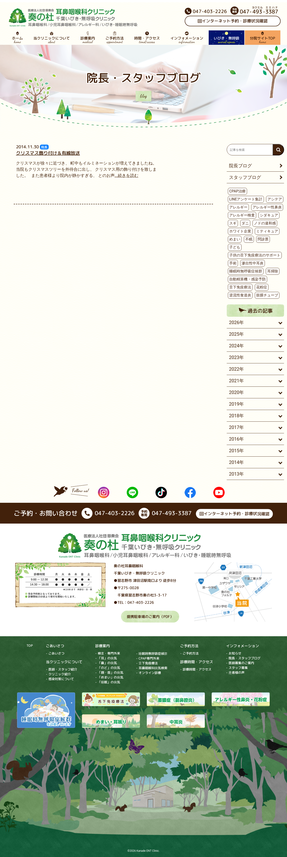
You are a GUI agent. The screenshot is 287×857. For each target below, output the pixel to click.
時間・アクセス (147, 38)
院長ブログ (240, 165)
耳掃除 (272, 271)
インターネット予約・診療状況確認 (232, 21)
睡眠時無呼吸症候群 (245, 271)
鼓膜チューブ (267, 295)
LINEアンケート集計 (245, 199)
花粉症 (261, 287)
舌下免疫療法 (240, 287)
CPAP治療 (237, 191)
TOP (29, 645)
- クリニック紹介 (58, 674)
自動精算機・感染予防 (247, 279)
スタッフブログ (245, 177)
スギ (233, 223)
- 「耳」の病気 (106, 658)
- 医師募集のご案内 (240, 663)
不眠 (249, 239)
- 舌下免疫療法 (147, 663)
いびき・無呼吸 (226, 38)
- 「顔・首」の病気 (109, 672)
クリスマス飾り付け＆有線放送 (48, 153)
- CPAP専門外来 (147, 658)
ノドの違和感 (265, 223)
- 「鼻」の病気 (106, 663)
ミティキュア (267, 231)
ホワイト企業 (240, 231)
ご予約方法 (114, 38)
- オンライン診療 (148, 673)
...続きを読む (126, 175)
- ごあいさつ (55, 653)
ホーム (17, 38)
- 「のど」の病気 (107, 667)
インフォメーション (186, 38)
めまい (234, 239)
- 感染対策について (60, 679)
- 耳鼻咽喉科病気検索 (151, 668)
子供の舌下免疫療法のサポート (254, 255)
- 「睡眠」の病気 (107, 682)
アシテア (274, 199)
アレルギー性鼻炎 (267, 207)
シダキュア (269, 215)
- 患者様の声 (235, 673)
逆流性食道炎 (240, 295)
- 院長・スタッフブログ (243, 658)
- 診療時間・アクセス (195, 669)
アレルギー (238, 207)
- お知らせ (233, 653)
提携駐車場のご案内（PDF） (149, 616)
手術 (233, 263)
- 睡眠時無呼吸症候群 (151, 653)
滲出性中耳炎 (252, 263)
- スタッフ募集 (237, 668)
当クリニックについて (51, 38)
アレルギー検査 (242, 215)
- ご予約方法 (189, 653)
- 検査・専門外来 (107, 653)
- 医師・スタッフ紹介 (61, 669)
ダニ (245, 223)
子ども (234, 247)
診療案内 (87, 38)
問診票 (263, 239)
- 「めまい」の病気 (109, 677)
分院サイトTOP (262, 38)
